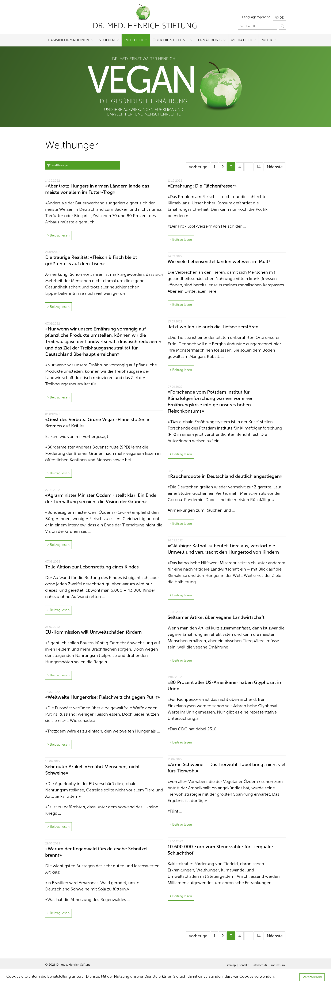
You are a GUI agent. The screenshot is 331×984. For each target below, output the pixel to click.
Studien (107, 40)
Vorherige (198, 166)
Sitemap (231, 965)
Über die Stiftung (171, 40)
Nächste (275, 166)
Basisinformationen (68, 40)
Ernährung (210, 40)
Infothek (133, 40)
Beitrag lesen (59, 235)
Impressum (277, 965)
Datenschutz (259, 965)
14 (258, 166)
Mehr (267, 40)
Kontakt (243, 965)
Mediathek (241, 40)
